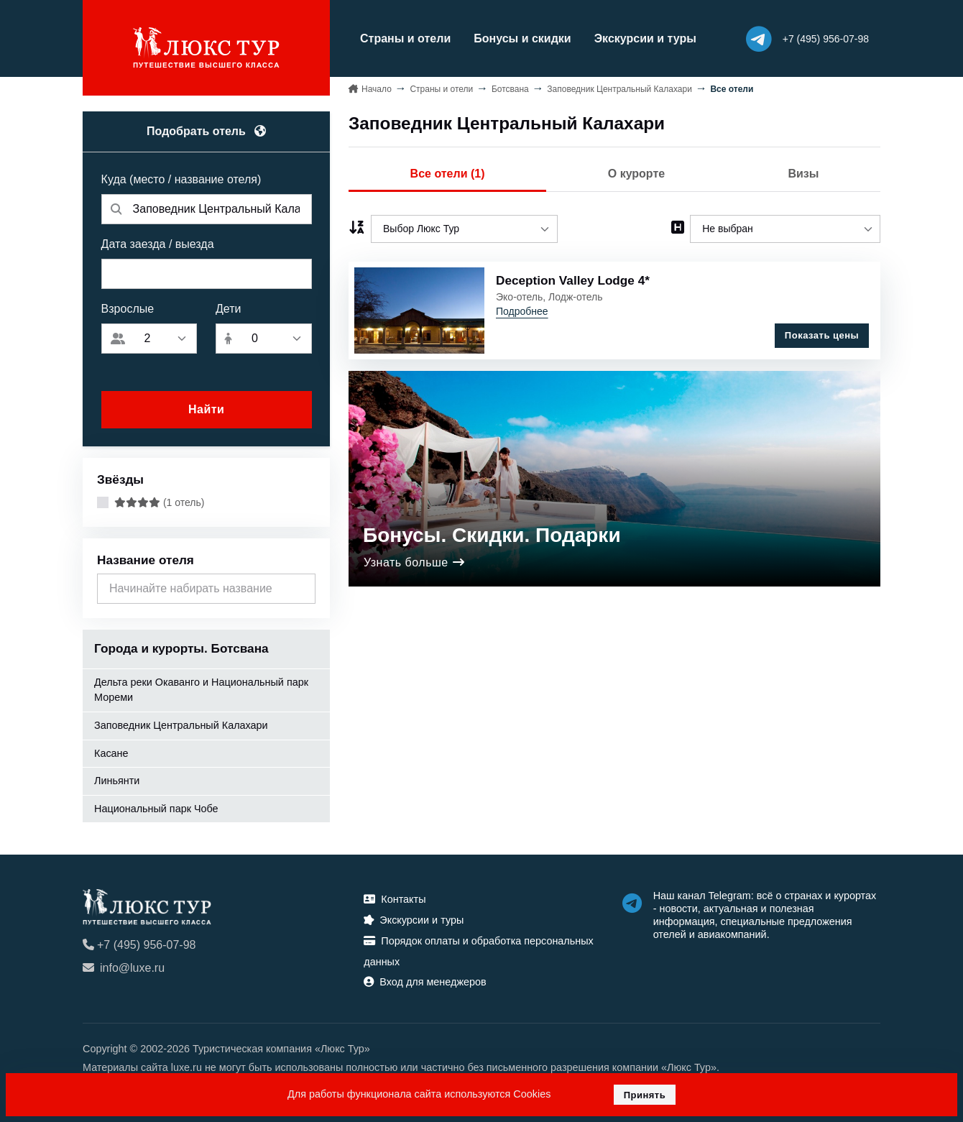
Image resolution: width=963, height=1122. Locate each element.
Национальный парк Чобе (156, 808)
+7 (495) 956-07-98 (139, 945)
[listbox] (464, 229)
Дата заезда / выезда (157, 244)
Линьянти (116, 780)
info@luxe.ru (124, 968)
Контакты (394, 899)
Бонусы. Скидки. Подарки (492, 535)
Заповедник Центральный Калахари (181, 725)
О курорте (636, 173)
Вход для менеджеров (425, 982)
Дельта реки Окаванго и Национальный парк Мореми (201, 690)
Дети (228, 309)
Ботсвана (510, 89)
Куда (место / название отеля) (181, 179)
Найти (206, 409)
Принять (645, 1095)
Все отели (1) (447, 173)
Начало (376, 89)
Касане (111, 753)
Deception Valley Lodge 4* (573, 280)
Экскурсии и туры (645, 38)
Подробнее (522, 311)
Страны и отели (405, 38)
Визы (803, 173)
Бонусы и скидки (522, 38)
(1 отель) (159, 502)
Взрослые (128, 309)
